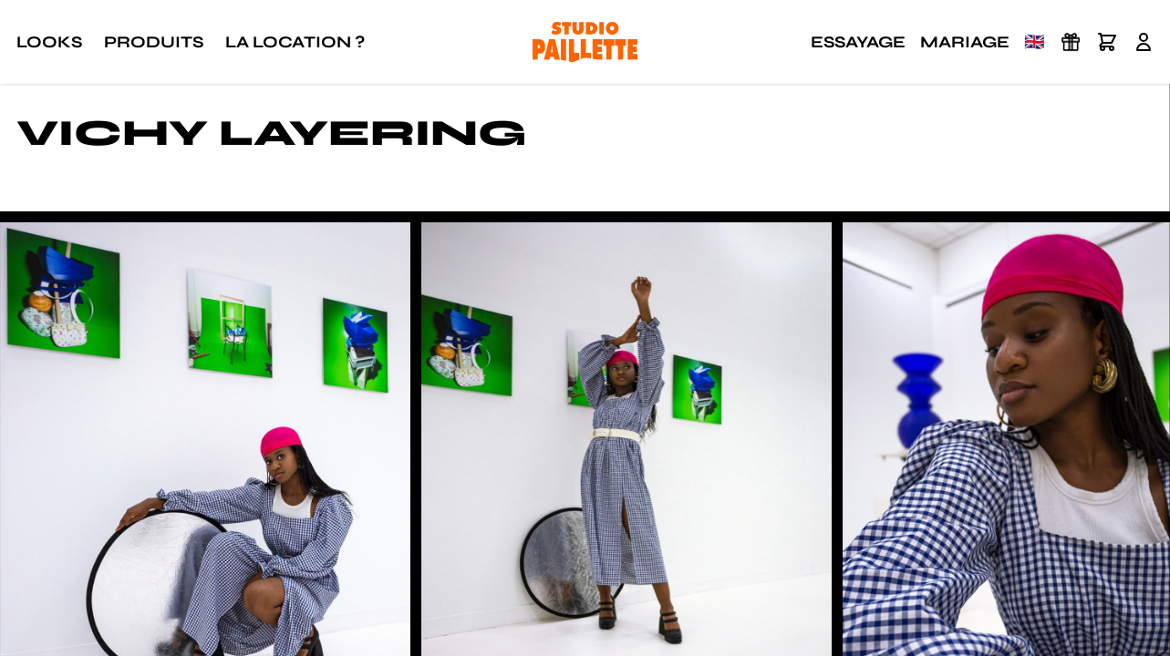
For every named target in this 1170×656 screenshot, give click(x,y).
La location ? (295, 42)
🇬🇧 (1034, 42)
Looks (49, 42)
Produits (153, 42)
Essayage (858, 42)
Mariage (965, 42)
